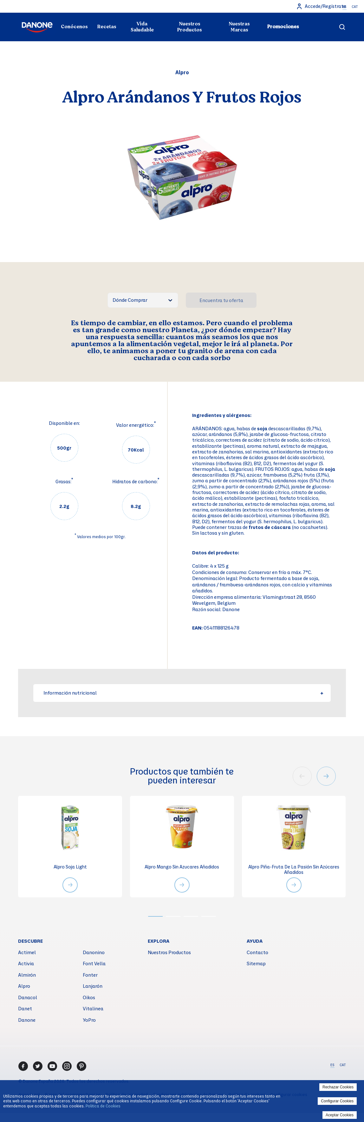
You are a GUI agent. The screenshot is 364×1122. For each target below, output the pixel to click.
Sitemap (256, 964)
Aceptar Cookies (340, 1115)
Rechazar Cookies (338, 1087)
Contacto (257, 953)
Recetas (106, 26)
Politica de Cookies (103, 1105)
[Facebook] (23, 1067)
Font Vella (94, 964)
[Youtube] (52, 1067)
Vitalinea (93, 1009)
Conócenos (74, 26)
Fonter (90, 976)
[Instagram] (67, 1067)
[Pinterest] (81, 1067)
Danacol (27, 998)
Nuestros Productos (189, 27)
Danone (27, 1021)
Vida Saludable (142, 27)
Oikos (89, 998)
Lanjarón (92, 987)
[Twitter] (37, 1067)
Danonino (94, 953)
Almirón (27, 976)
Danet (25, 1009)
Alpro (24, 987)
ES (344, 6)
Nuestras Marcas (239, 27)
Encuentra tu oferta (221, 300)
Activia (26, 964)
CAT (355, 6)
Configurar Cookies (337, 1101)
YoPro (89, 1021)
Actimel (27, 953)
